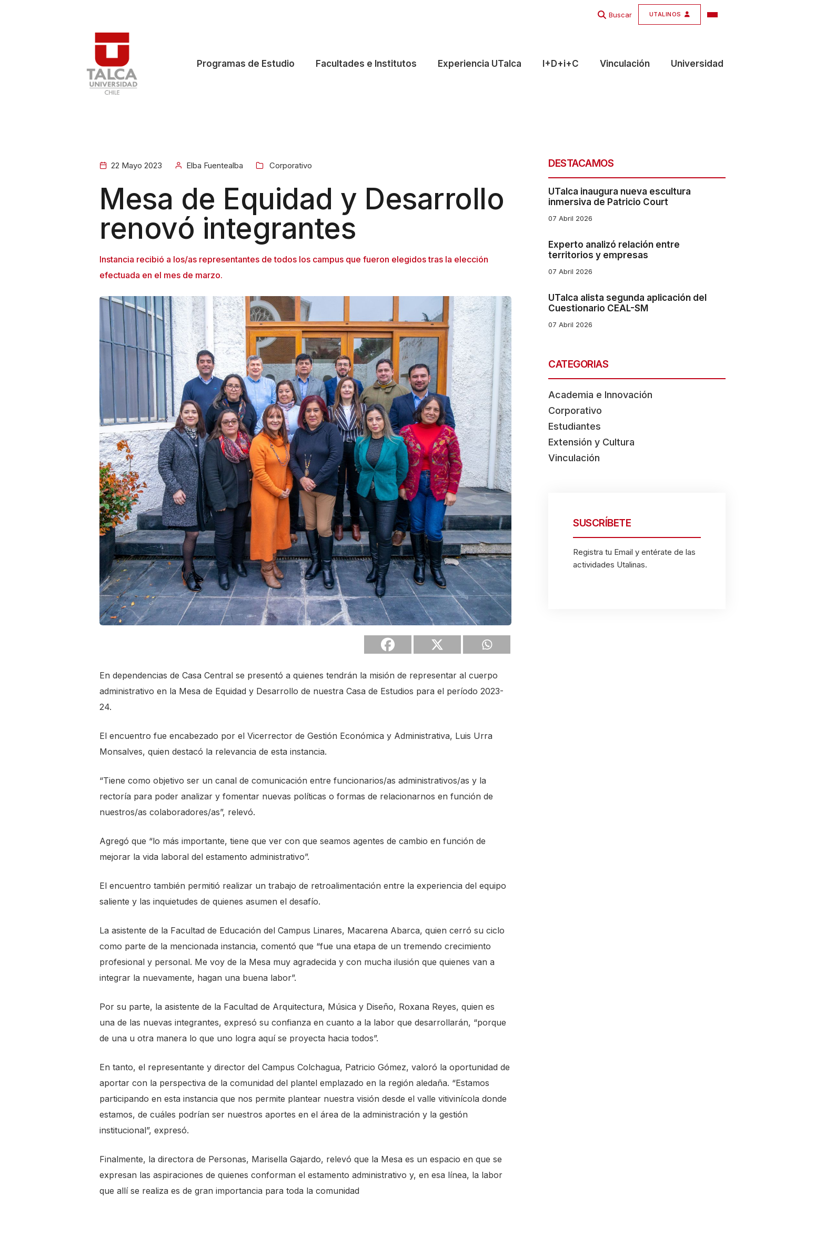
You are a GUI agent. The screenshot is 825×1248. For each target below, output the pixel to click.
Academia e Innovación (600, 394)
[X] (437, 644)
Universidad (697, 63)
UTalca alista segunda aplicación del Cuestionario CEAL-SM (627, 302)
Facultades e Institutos (366, 63)
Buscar (620, 15)
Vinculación (625, 63)
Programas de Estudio (246, 63)
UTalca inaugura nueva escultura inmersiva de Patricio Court (619, 196)
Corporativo (289, 165)
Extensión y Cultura (591, 442)
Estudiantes (574, 426)
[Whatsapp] (486, 644)
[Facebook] (387, 644)
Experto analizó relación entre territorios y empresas (614, 249)
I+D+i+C (560, 63)
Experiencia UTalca (479, 63)
